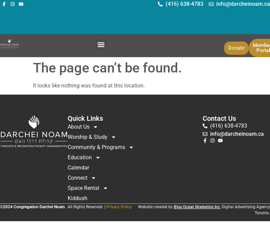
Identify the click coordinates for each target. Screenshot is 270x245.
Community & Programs (101, 147)
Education (84, 157)
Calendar (78, 167)
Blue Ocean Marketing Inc (197, 207)
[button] (101, 44)
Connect (82, 178)
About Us (83, 127)
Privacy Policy (119, 207)
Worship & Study (92, 137)
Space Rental (88, 188)
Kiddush (77, 198)
